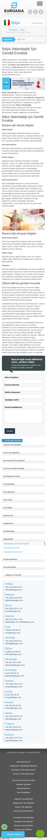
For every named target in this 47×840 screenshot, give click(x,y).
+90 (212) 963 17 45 (13, 619)
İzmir (8, 627)
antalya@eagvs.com (13, 687)
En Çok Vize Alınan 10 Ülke (23, 780)
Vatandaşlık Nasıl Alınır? (13, 552)
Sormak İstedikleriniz (13, 407)
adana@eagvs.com (13, 719)
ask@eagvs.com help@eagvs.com (19, 622)
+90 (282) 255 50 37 (13, 641)
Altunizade (11, 659)
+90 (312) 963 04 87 (13, 587)
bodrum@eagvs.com (14, 740)
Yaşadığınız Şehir (12, 400)
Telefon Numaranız (12, 392)
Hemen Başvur (15, 834)
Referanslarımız (23, 788)
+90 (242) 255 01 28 (13, 684)
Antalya (9, 680)
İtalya (15, 22)
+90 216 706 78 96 (13, 662)
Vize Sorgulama (23, 792)
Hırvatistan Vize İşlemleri (23, 817)
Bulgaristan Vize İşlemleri (23, 803)
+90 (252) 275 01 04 (13, 738)
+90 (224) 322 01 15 (13, 608)
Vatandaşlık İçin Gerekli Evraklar (16, 544)
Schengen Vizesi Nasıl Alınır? (23, 770)
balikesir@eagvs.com (14, 600)
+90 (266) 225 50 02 (13, 598)
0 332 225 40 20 (12, 695)
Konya (8, 691)
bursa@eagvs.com (13, 611)
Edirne (8, 648)
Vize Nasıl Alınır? (23, 762)
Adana (8, 713)
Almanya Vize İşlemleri (23, 825)
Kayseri (9, 702)
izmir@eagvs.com (12, 633)
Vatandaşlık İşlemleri (12, 548)
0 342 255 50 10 (12, 673)
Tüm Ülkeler (13, 30)
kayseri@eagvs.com (13, 708)
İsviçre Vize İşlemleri (23, 807)
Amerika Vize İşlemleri (23, 821)
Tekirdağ (10, 637)
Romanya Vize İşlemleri (23, 811)
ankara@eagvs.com (13, 590)
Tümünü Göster (38, 39)
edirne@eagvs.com (13, 654)
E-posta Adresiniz (12, 385)
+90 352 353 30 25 (13, 705)
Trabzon (9, 723)
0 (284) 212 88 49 (12, 652)
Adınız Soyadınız (11, 377)
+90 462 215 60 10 (13, 727)
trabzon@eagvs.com (13, 730)
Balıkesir (10, 594)
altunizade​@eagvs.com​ (15, 665)
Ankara (9, 583)
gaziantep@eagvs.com (14, 676)
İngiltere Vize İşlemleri (23, 799)
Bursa (8, 605)
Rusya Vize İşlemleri (23, 829)
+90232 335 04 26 (12, 630)
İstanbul (9, 616)
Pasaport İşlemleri (23, 784)
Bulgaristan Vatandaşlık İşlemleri (23, 766)
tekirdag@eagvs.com (14, 643)
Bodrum (9, 734)
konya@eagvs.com (13, 697)
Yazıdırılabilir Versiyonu (13, 440)
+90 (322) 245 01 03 (13, 716)
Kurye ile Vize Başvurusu (23, 774)
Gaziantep (11, 670)
